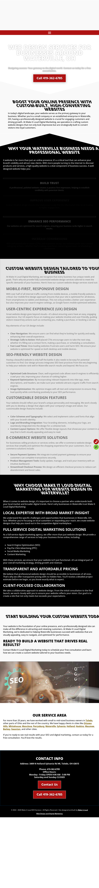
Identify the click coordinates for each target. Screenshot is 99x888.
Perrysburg (38, 726)
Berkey (6, 729)
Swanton (15, 729)
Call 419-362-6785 (49, 77)
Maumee (89, 726)
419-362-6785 (53, 769)
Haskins (80, 726)
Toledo (89, 720)
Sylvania (61, 726)
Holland (71, 726)
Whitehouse (15, 726)
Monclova (27, 726)
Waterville (50, 726)
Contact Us (49, 784)
